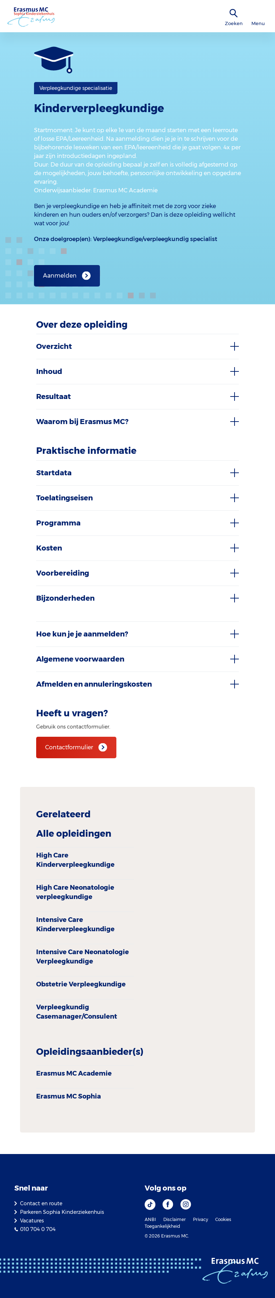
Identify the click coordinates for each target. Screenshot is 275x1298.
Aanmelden (60, 275)
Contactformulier (69, 747)
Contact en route (41, 1203)
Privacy (200, 1219)
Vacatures (32, 1220)
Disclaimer (174, 1219)
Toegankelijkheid (162, 1226)
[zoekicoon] (234, 13)
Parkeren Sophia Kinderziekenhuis (62, 1212)
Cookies (223, 1219)
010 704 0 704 (38, 1229)
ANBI (150, 1219)
